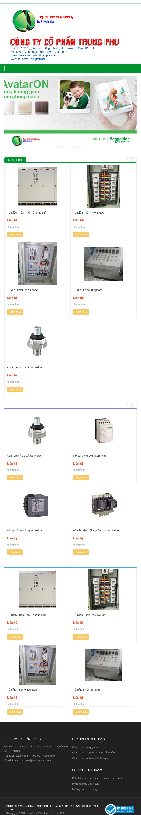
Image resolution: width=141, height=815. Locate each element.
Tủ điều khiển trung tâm (87, 290)
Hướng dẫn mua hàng (84, 789)
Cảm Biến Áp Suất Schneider (25, 367)
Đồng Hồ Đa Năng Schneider (25, 530)
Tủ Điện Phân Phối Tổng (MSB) (26, 212)
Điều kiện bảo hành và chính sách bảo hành (97, 778)
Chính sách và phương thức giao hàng (94, 752)
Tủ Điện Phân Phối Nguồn (89, 212)
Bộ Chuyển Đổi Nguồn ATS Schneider (96, 530)
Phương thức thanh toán (86, 783)
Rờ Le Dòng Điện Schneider (90, 455)
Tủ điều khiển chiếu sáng (22, 290)
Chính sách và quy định (85, 747)
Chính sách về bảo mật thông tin (90, 758)
